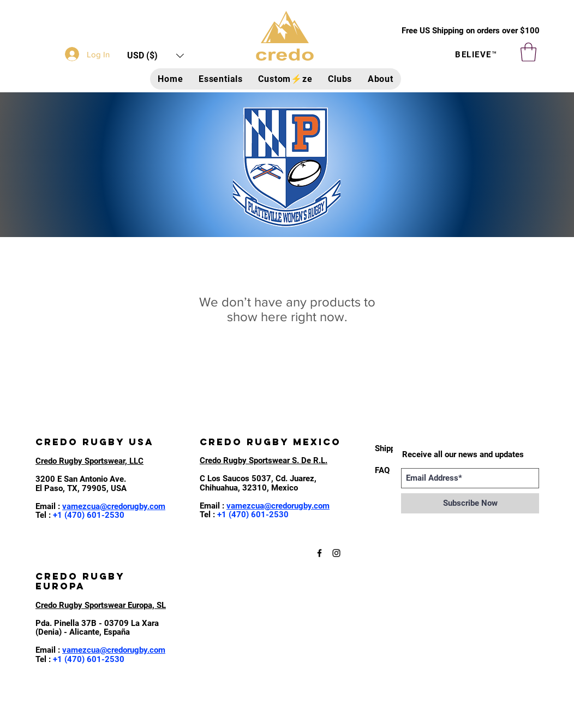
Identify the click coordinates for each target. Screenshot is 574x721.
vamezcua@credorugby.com (113, 506)
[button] (155, 55)
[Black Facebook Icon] (319, 553)
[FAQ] (384, 470)
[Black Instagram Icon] (336, 553)
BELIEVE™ (476, 55)
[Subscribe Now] (470, 503)
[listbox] (155, 55)
